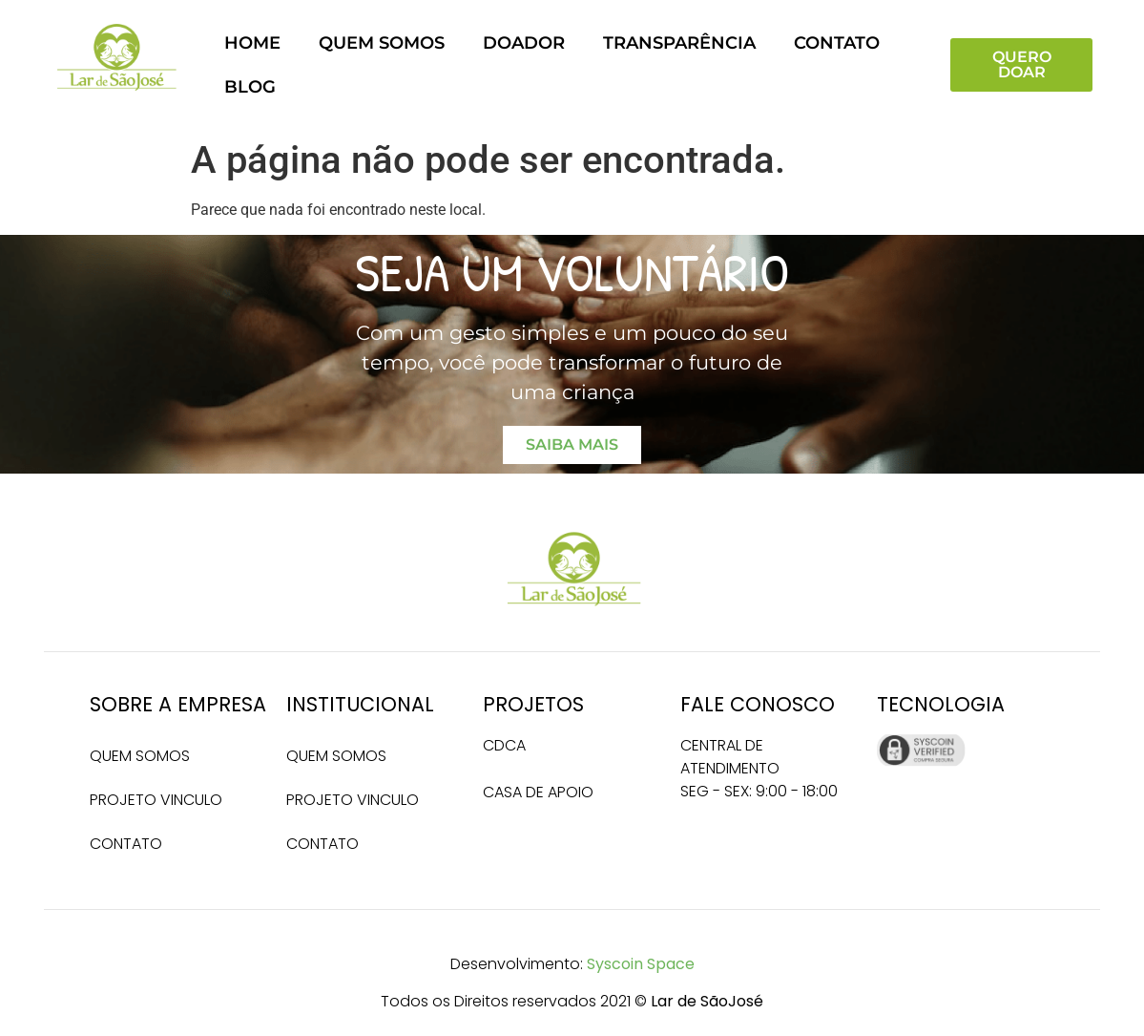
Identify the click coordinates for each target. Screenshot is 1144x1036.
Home (252, 42)
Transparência (679, 42)
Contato (837, 42)
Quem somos (382, 42)
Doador (524, 42)
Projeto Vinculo (156, 800)
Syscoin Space (641, 964)
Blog (250, 86)
